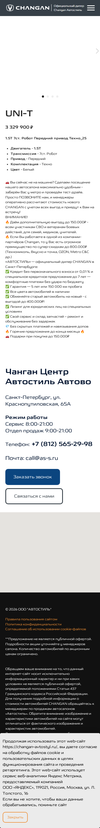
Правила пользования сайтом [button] (31, 619)
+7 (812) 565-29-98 (61, 444)
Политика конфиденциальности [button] (33, 624)
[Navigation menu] (91, 8)
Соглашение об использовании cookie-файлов (45, 629)
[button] (32, 477)
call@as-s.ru (42, 458)
